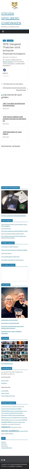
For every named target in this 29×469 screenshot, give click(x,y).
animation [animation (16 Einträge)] (12, 411)
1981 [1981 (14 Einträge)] (4, 406)
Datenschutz (4, 446)
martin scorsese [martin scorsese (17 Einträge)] (21, 422)
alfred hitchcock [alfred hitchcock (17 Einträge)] (13, 408)
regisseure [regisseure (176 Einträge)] (5, 427)
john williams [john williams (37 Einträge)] (5, 420)
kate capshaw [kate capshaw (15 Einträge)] (19, 420)
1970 (4, 40)
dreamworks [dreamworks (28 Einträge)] (4, 415)
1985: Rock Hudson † (6, 253)
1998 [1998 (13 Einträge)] (13, 406)
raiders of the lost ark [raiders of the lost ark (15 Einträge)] (15, 424)
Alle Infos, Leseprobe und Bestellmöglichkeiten (13, 215)
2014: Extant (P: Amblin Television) (9, 246)
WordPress (19, 466)
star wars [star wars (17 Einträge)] (19, 427)
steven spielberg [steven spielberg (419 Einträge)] (10, 430)
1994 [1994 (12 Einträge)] (11, 406)
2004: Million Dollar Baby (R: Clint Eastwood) (12, 260)
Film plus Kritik (4, 380)
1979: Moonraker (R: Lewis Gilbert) (12, 84)
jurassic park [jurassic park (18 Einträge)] (13, 420)
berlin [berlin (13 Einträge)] (24, 411)
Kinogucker (4, 383)
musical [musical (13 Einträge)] (8, 424)
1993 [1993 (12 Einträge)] (9, 406)
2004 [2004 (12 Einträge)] (15, 406)
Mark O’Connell (5, 393)
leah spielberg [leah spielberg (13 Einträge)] (14, 422)
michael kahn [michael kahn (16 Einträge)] (4, 424)
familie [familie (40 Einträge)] (10, 415)
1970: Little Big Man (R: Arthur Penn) (10, 256)
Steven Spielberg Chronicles (8, 396)
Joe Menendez (4, 391)
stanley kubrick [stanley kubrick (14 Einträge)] (14, 427)
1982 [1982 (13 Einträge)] (7, 406)
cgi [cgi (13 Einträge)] (26, 411)
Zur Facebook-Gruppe (7, 363)
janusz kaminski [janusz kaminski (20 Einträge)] (23, 417)
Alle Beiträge (10, 40)
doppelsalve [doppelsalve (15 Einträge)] (20, 413)
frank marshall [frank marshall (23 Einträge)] (16, 415)
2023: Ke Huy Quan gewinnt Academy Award (12, 233)
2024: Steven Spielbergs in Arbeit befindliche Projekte (14, 231)
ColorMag (11, 466)
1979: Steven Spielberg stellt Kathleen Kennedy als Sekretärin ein (14, 119)
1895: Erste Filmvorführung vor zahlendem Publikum (14, 250)
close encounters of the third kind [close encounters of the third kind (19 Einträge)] (9, 413)
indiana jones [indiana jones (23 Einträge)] (16, 417)
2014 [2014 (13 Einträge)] (18, 406)
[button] (4, 70)
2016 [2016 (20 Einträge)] (23, 406)
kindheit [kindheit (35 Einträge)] (8, 422)
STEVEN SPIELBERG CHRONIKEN (11, 18)
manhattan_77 (14, 57)
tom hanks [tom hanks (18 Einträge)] (21, 431)
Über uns (3, 442)
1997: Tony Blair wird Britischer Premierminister (14, 104)
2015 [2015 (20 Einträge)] (20, 406)
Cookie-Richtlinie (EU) (6, 448)
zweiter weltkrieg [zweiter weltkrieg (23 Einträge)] (9, 433)
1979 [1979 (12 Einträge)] (2, 406)
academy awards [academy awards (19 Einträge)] (5, 408)
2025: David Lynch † (6, 228)
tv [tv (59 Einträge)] (25, 431)
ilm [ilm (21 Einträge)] (11, 417)
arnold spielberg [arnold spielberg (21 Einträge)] (19, 411)
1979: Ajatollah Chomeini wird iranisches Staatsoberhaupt (15, 89)
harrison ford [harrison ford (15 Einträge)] (8, 417)
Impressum (4, 444)
